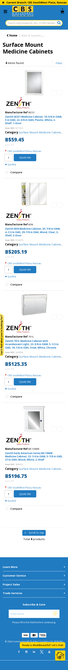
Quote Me (25, 157)
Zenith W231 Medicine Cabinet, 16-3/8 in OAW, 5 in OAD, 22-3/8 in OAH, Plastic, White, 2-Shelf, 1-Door (33, 120)
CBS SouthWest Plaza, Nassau (24, 151)
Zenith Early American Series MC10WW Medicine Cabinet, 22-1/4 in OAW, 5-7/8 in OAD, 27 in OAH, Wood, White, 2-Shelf (34, 456)
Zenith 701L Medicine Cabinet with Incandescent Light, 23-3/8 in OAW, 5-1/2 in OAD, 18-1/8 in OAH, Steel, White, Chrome (32, 344)
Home (12, 35)
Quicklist (10, 164)
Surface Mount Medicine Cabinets (41, 132)
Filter (59, 63)
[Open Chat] (60, 655)
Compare (13, 172)
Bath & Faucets (31, 35)
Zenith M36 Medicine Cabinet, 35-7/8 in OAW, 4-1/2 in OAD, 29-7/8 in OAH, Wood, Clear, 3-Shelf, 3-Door (33, 232)
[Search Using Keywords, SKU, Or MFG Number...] (34, 23)
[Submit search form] (59, 23)
